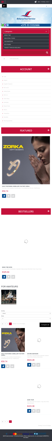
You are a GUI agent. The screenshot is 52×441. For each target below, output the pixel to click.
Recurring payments (8, 120)
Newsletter (6, 117)
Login (5, 76)
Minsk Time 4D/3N (7, 267)
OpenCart (23, 431)
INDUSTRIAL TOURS (9, 38)
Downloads (6, 102)
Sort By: (3, 310)
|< (2, 323)
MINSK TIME (7, 35)
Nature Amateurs (32, 353)
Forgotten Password (8, 84)
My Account (6, 87)
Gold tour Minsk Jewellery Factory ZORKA (16, 186)
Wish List (6, 95)
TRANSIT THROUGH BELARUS (12, 47)
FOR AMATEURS (8, 41)
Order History (6, 98)
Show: (2, 316)
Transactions (6, 113)
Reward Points (7, 106)
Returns (5, 109)
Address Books (7, 91)
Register (5, 80)
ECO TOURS (7, 44)
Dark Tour (30, 399)
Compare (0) (45, 325)
